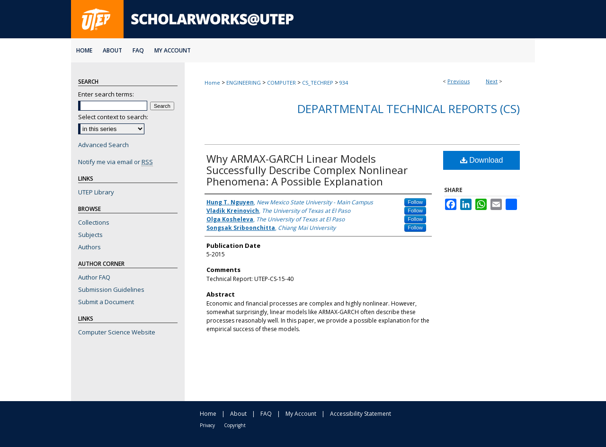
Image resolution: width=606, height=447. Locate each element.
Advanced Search (103, 144)
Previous (458, 81)
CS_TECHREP (317, 82)
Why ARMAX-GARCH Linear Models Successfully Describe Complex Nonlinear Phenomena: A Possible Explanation (307, 169)
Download (481, 160)
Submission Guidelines (111, 289)
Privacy (207, 425)
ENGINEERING (243, 82)
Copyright (235, 425)
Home (212, 82)
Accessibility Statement (360, 414)
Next (492, 81)
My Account (300, 414)
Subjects (90, 234)
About (238, 414)
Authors (89, 247)
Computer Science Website (116, 332)
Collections (93, 222)
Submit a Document (106, 302)
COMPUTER (281, 82)
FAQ (266, 414)
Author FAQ (94, 277)
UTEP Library (96, 192)
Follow (415, 202)
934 (343, 82)
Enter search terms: (106, 94)
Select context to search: (113, 117)
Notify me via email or (115, 162)
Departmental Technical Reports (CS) (408, 108)
